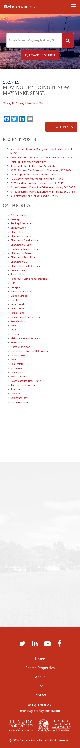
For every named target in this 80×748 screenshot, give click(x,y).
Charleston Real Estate (24, 257)
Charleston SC (19, 261)
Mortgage (16, 342)
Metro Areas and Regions (25, 338)
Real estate (17, 363)
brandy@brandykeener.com (40, 710)
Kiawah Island (18, 321)
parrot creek (18, 355)
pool (13, 359)
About (40, 677)
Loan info (16, 334)
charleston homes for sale (26, 249)
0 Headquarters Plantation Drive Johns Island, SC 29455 (42, 187)
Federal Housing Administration (29, 278)
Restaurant (17, 368)
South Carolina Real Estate (26, 381)
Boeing (15, 219)
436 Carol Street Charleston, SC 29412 (33, 166)
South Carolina (19, 376)
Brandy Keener (19, 227)
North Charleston (20, 346)
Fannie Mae (17, 274)
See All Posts (61, 127)
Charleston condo (21, 236)
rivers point (17, 372)
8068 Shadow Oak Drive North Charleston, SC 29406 (41, 170)
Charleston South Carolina (26, 266)
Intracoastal (17, 304)
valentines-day (19, 398)
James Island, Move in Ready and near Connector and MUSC (41, 151)
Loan (13, 329)
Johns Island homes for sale (27, 317)
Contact (40, 695)
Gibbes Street (19, 295)
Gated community (21, 291)
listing (14, 325)
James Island (18, 308)
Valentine (16, 393)
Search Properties (40, 668)
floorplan (16, 287)
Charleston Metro (21, 253)
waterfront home (20, 402)
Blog (40, 686)
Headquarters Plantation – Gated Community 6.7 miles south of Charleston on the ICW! (41, 160)
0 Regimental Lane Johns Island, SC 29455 (34, 196)
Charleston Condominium (25, 240)
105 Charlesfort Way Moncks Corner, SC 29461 (37, 179)
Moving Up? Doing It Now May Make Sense (28, 103)
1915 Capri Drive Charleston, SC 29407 (33, 174)
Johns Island (18, 312)
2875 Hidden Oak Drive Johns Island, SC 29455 (37, 183)
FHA (13, 283)
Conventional (18, 270)
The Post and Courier (23, 385)
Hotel (14, 300)
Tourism (15, 389)
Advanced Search (40, 55)
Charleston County (21, 244)
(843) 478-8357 (40, 705)
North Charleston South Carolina (29, 351)
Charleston (17, 232)
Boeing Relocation (21, 223)
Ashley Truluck (19, 215)
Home (40, 659)
